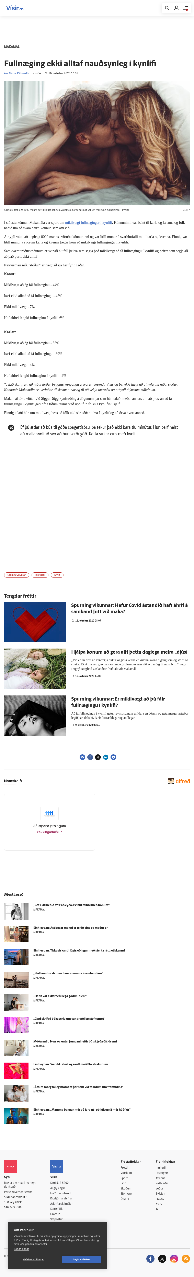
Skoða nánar (21, 1248)
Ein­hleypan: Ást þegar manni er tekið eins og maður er (70, 928)
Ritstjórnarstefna (61, 1198)
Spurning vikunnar (17, 575)
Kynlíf (57, 575)
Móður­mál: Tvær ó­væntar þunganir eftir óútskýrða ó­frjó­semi (75, 1041)
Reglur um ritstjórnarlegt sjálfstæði (19, 1185)
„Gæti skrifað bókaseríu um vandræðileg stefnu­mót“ (69, 1019)
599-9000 (16, 1207)
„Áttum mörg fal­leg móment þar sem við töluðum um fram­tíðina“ (78, 1087)
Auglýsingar (57, 1188)
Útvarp (125, 1199)
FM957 (160, 1199)
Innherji (161, 1167)
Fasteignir (162, 1173)
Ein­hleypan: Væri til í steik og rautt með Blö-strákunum (70, 1064)
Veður (159, 1188)
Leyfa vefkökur (82, 1259)
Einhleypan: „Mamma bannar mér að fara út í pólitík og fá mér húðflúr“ (81, 1110)
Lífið (123, 1183)
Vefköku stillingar (33, 1259)
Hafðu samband (60, 1193)
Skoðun (125, 1188)
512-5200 (62, 1183)
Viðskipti (126, 1173)
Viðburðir (162, 1183)
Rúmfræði (40, 575)
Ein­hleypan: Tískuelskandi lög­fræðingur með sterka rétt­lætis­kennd (79, 950)
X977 (159, 1204)
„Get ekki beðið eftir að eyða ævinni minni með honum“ (71, 905)
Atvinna (160, 1178)
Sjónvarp (126, 1193)
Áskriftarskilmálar (61, 1204)
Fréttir (125, 1167)
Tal (157, 1209)
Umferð (55, 1214)
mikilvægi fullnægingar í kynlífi (88, 223)
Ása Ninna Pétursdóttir (18, 73)
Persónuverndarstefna (18, 1192)
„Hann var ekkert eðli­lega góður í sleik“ (60, 996)
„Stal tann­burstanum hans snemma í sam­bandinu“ (68, 973)
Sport (124, 1178)
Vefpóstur (56, 1219)
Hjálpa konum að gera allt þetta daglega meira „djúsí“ (130, 652)
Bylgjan (160, 1193)
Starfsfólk (56, 1209)
